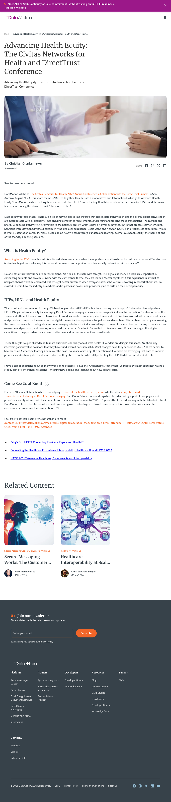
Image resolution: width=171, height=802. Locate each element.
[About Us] (15, 745)
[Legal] (57, 786)
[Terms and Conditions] (93, 786)
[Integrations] (17, 722)
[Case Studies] (98, 693)
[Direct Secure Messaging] (21, 707)
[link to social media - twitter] (146, 786)
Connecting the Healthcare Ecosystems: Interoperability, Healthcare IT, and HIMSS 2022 (61, 450)
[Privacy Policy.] (46, 641)
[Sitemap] (112, 786)
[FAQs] (121, 680)
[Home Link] (26, 663)
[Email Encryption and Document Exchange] (21, 698)
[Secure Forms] (18, 690)
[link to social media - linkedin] (152, 786)
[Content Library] (100, 686)
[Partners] (42, 673)
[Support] (123, 673)
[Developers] (71, 673)
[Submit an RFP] (18, 758)
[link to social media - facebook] (134, 786)
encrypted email (130, 392)
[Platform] (16, 673)
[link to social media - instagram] (140, 786)
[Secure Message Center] (21, 682)
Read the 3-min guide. (15, 7)
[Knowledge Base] (73, 686)
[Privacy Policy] (71, 786)
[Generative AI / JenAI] (21, 716)
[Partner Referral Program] (48, 698)
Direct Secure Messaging (51, 396)
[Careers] (15, 752)
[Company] (16, 738)
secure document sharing (18, 396)
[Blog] (94, 680)
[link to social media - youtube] (158, 786)
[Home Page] (18, 18)
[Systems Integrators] (48, 680)
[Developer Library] (74, 680)
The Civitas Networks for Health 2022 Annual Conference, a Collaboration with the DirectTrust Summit (89, 194)
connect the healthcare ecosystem (84, 392)
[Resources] (98, 673)
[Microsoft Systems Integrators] (48, 688)
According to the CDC (16, 259)
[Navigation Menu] (165, 18)
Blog (6, 33)
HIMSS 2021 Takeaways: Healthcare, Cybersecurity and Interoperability (51, 458)
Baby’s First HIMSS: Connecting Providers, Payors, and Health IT (47, 442)
